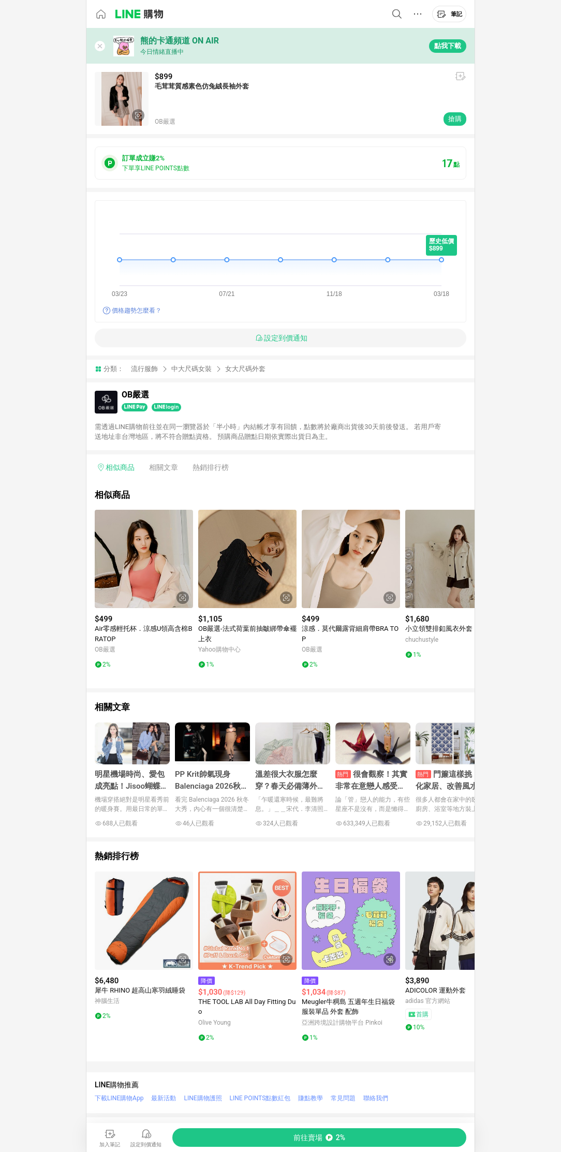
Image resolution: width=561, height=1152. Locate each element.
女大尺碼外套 (245, 369)
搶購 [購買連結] (455, 119)
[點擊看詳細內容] (144, 559)
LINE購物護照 (203, 1098)
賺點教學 (310, 1098)
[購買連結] (319, 1137)
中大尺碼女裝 (191, 369)
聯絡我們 (375, 1098)
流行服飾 (144, 369)
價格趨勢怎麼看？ (136, 310)
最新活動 (163, 1098)
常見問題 (343, 1098)
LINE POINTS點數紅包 (260, 1098)
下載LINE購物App (119, 1098)
